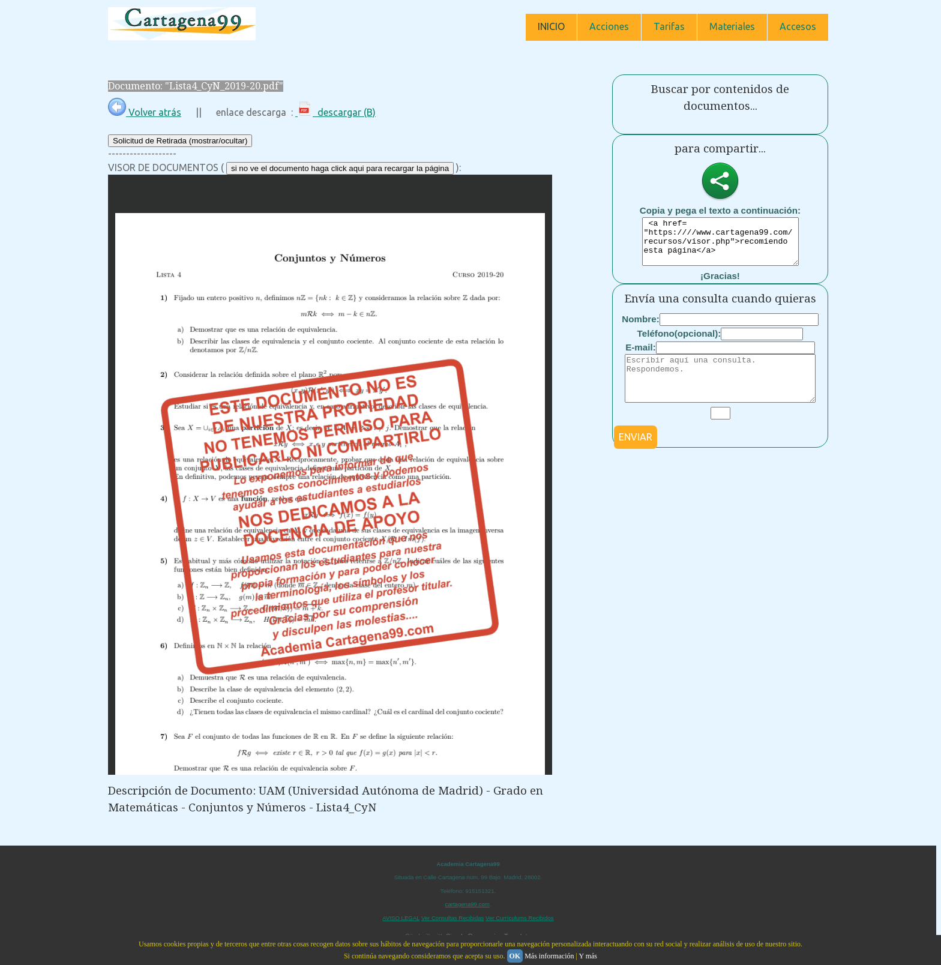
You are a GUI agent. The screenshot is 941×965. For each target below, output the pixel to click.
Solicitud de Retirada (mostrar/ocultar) (180, 140)
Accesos (798, 26)
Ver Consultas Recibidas (452, 918)
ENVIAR (635, 454)
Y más (588, 956)
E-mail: (640, 356)
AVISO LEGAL (400, 918)
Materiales (732, 26)
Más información (549, 956)
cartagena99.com (467, 904)
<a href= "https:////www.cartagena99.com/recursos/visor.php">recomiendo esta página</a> (720, 246)
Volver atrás (144, 112)
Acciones (609, 26)
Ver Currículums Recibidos (520, 918)
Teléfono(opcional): (679, 342)
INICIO (551, 26)
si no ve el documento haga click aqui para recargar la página (340, 168)
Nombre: (640, 328)
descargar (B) (335, 112)
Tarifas (669, 26)
